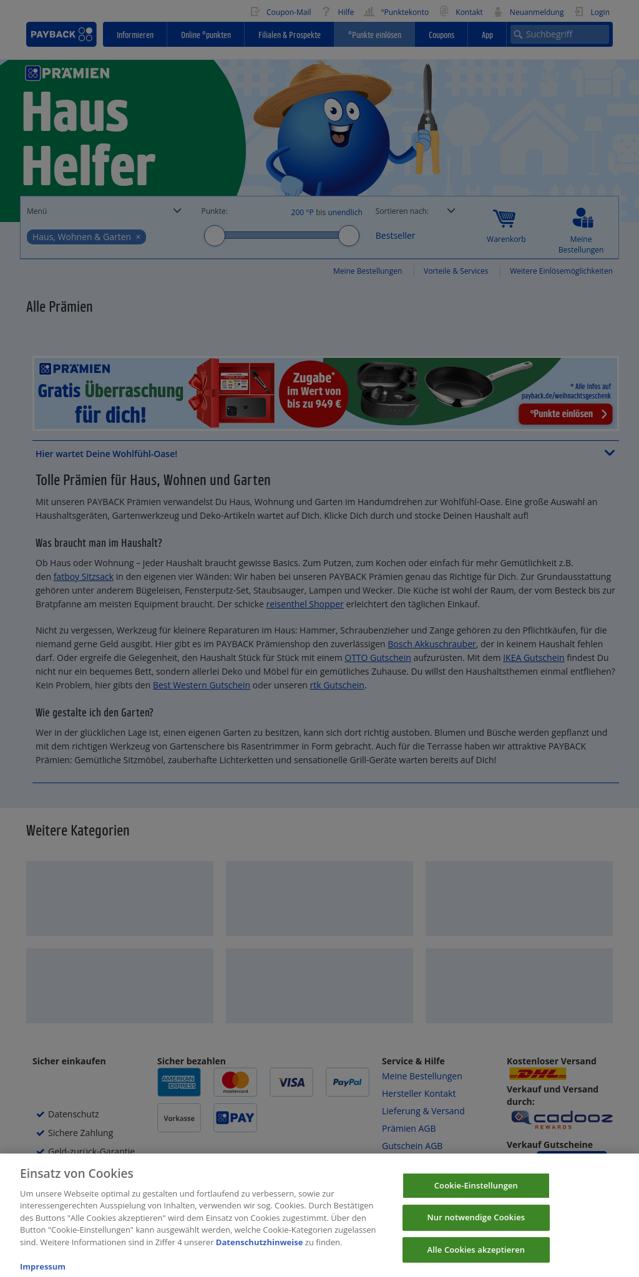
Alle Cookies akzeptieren (476, 1257)
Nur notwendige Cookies (476, 1224)
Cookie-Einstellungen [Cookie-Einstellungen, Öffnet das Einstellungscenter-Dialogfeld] (476, 1192)
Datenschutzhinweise (259, 1249)
